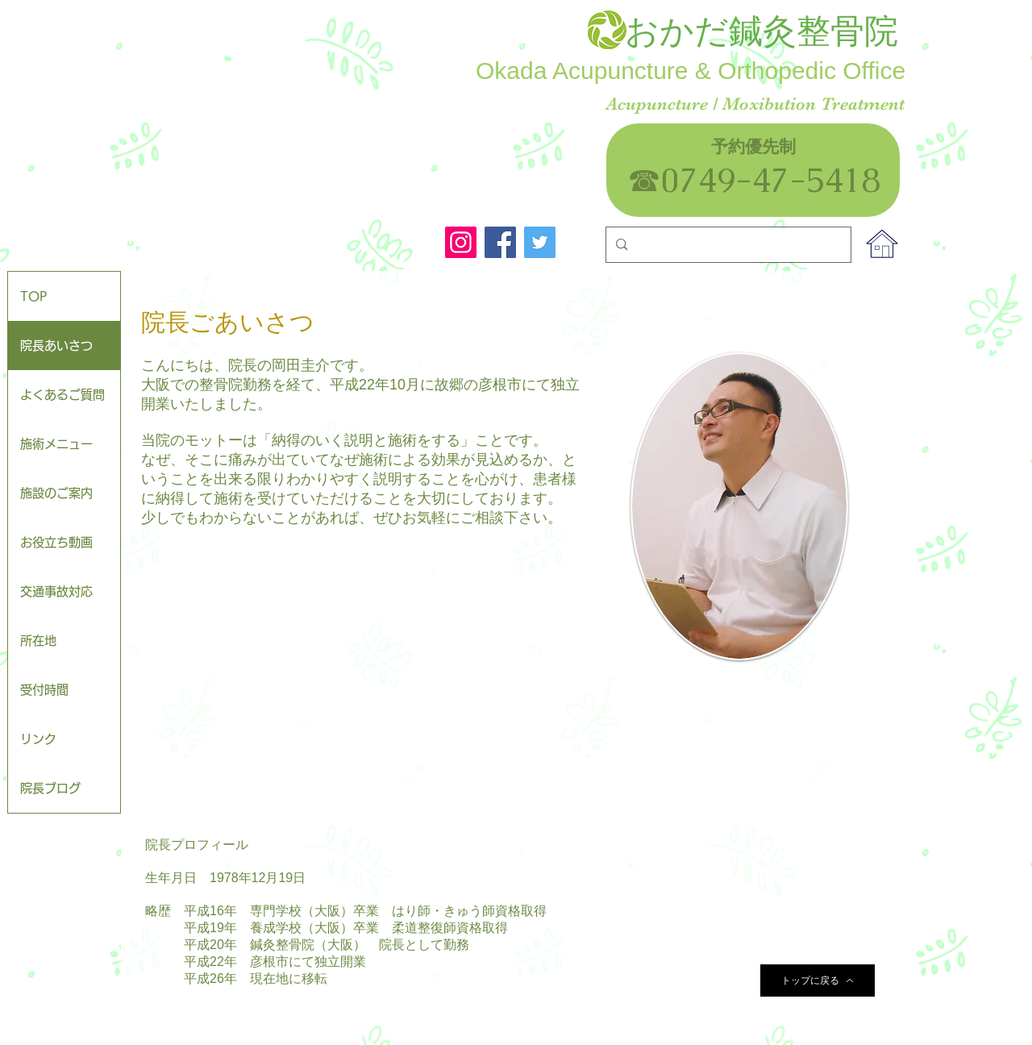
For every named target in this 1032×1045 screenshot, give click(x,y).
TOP (33, 296)
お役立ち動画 (56, 542)
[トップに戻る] (817, 980)
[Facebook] (500, 242)
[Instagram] (460, 242)
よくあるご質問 (62, 395)
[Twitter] (540, 242)
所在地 (38, 641)
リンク (38, 739)
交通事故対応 (56, 591)
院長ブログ (50, 788)
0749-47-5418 (787, 180)
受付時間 (44, 690)
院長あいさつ (56, 345)
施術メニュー (56, 444)
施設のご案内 (56, 493)
